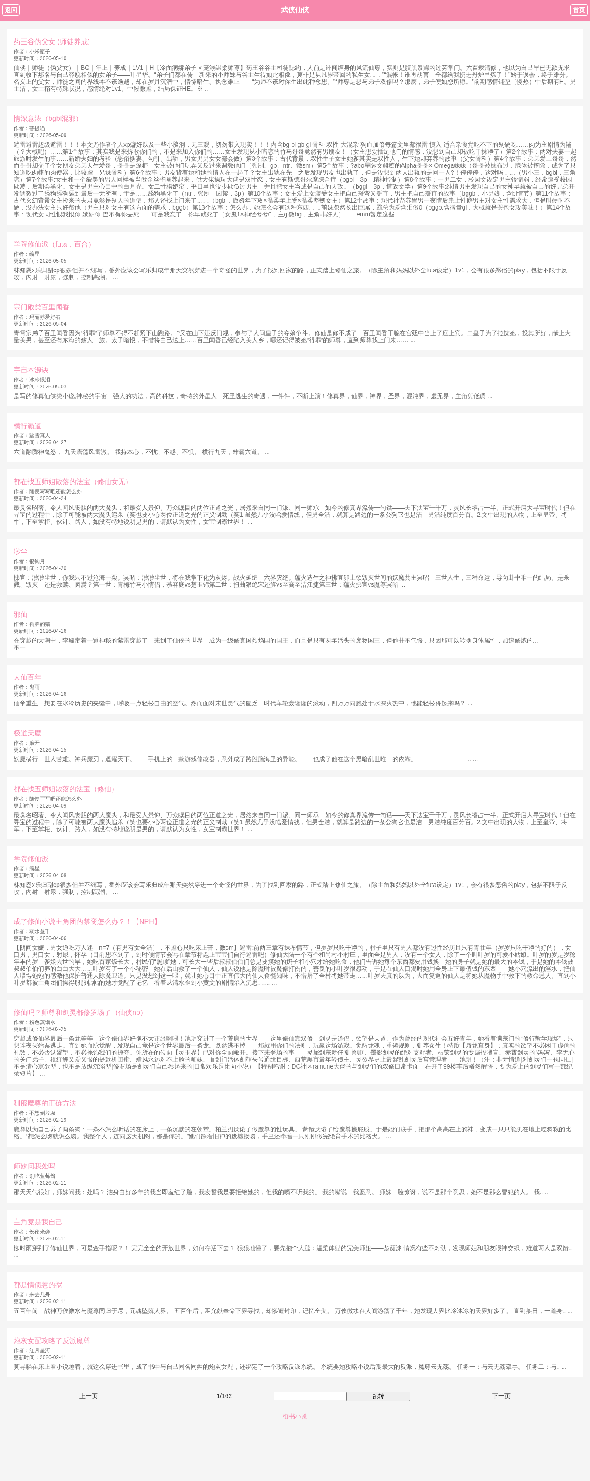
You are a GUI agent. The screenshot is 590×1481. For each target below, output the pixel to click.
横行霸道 (27, 426)
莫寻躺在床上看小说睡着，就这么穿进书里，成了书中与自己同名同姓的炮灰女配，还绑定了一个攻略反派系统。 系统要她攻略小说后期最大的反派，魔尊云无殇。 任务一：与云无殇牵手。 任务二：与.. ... (290, 1366)
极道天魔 (27, 733)
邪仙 (20, 614)
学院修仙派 (31, 858)
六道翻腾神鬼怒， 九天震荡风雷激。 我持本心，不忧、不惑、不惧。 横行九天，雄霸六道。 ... (142, 451)
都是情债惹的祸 (38, 1285)
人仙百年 (27, 677)
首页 (579, 10)
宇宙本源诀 (31, 370)
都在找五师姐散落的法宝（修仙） (66, 789)
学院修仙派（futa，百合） (54, 244)
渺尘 (20, 551)
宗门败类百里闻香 (41, 307)
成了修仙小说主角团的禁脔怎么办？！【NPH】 (87, 921)
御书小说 (295, 1416)
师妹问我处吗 (34, 1166)
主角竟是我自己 (38, 1222)
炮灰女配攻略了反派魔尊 (52, 1340)
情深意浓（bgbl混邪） (48, 118)
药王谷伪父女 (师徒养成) (52, 41)
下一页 (501, 1395)
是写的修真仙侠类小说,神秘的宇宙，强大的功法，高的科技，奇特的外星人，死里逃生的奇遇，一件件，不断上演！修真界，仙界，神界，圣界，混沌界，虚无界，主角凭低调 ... (253, 395)
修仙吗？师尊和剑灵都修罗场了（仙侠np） (80, 1012)
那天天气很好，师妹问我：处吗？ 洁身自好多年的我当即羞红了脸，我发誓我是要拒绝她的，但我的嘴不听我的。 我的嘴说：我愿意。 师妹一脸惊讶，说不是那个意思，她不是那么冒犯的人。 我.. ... (282, 1192)
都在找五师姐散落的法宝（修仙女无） (73, 481)
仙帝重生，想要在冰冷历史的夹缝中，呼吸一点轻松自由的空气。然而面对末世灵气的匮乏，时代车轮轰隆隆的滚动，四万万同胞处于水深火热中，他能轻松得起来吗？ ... (243, 703)
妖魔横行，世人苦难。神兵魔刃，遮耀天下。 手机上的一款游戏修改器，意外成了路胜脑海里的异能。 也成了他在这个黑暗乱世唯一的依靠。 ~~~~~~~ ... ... (246, 759)
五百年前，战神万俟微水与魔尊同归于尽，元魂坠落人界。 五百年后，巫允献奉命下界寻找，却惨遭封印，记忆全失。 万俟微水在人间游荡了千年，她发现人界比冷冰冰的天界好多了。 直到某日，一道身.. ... (293, 1310)
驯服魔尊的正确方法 (45, 1103)
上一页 (88, 1395)
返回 (11, 10)
